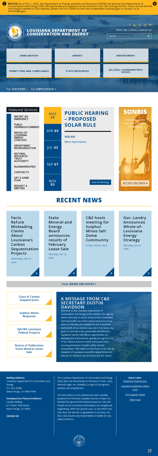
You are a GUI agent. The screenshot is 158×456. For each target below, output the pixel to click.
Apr (53, 130)
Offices (133, 30)
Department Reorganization (25, 147)
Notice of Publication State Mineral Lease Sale (33, 350)
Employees (43, 89)
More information (75, 142)
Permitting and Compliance (29, 70)
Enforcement (125, 55)
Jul (52, 147)
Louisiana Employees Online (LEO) (135, 388)
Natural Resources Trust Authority (21, 157)
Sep (52, 164)
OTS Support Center (135, 394)
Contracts (21, 172)
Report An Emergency (21, 118)
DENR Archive (29, 55)
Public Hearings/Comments (26, 126)
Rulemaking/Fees (25, 166)
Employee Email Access (135, 381)
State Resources (77, 70)
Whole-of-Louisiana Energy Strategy (21, 136)
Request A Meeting (20, 187)
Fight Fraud (135, 399)
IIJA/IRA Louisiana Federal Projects (29, 330)
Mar (52, 115)
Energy (77, 55)
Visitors (17, 89)
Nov (52, 183)
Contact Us (145, 30)
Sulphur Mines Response (29, 314)
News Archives (79, 284)
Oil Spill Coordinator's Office (126, 71)
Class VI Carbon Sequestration (29, 298)
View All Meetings (100, 182)
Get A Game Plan (21, 179)
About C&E (121, 30)
